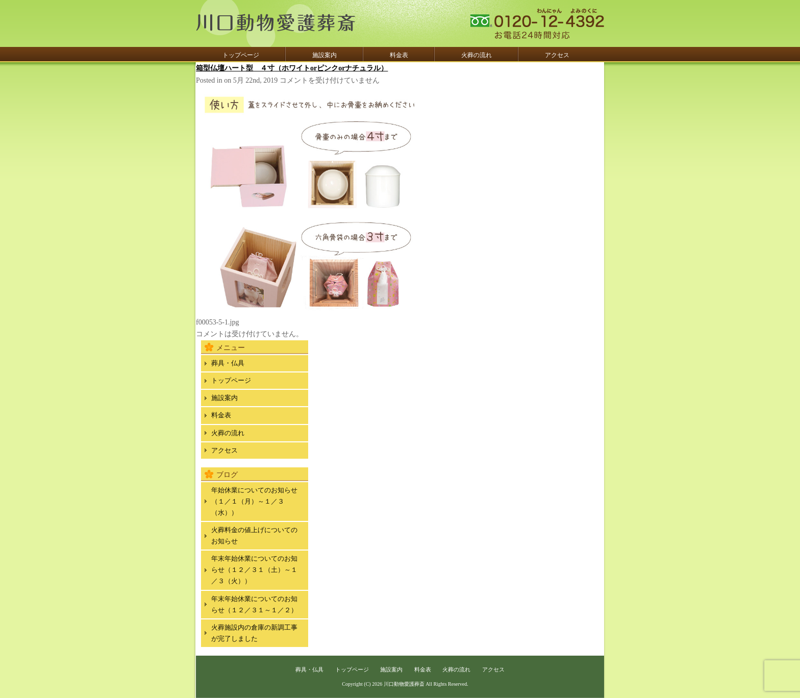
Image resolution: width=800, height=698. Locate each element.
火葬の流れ (476, 55)
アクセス (557, 55)
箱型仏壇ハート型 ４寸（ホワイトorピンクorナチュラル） (292, 68)
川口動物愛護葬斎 (404, 684)
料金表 (399, 55)
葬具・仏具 (227, 363)
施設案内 (324, 55)
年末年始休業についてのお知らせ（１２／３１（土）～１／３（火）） (254, 570)
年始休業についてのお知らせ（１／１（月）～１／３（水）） (254, 501)
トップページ (240, 55)
